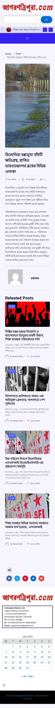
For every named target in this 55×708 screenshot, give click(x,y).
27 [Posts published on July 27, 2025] (49, 662)
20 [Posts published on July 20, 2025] (49, 657)
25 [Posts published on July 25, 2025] (34, 662)
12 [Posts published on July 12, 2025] (42, 652)
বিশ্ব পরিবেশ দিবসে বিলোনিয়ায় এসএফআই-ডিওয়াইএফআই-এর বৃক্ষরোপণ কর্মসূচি (24, 462)
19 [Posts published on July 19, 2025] (42, 657)
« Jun (24, 676)
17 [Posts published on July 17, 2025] (27, 657)
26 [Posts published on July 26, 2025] (42, 662)
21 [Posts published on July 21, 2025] (6, 662)
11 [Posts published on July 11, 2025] (34, 652)
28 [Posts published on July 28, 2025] (6, 668)
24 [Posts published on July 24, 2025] (27, 662)
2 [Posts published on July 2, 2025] (20, 646)
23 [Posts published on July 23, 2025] (20, 662)
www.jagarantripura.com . (23, 696)
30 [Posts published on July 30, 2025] (20, 668)
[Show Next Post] (51, 30)
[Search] (46, 19)
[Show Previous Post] (45, 30)
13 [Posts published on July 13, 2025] (49, 652)
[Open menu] (27, 38)
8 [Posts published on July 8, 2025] (13, 652)
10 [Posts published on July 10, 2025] (27, 652)
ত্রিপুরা (18, 54)
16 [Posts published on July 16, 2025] (20, 657)
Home (8, 54)
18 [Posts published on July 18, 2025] (34, 657)
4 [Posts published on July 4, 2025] (34, 646)
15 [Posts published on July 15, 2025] (13, 657)
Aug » (31, 676)
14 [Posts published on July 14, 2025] (6, 657)
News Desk (18, 356)
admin (14, 179)
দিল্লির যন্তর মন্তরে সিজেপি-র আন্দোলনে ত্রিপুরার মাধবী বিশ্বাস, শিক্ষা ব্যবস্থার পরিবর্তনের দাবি (24, 335)
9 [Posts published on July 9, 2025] (20, 652)
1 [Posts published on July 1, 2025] (13, 646)
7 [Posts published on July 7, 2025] (6, 652)
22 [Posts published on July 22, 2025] (13, 662)
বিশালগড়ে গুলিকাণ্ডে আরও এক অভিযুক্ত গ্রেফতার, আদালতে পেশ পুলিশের (25, 399)
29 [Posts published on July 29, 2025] (13, 668)
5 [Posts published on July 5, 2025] (42, 646)
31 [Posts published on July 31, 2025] (27, 668)
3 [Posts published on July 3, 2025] (27, 646)
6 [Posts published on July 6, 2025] (49, 646)
